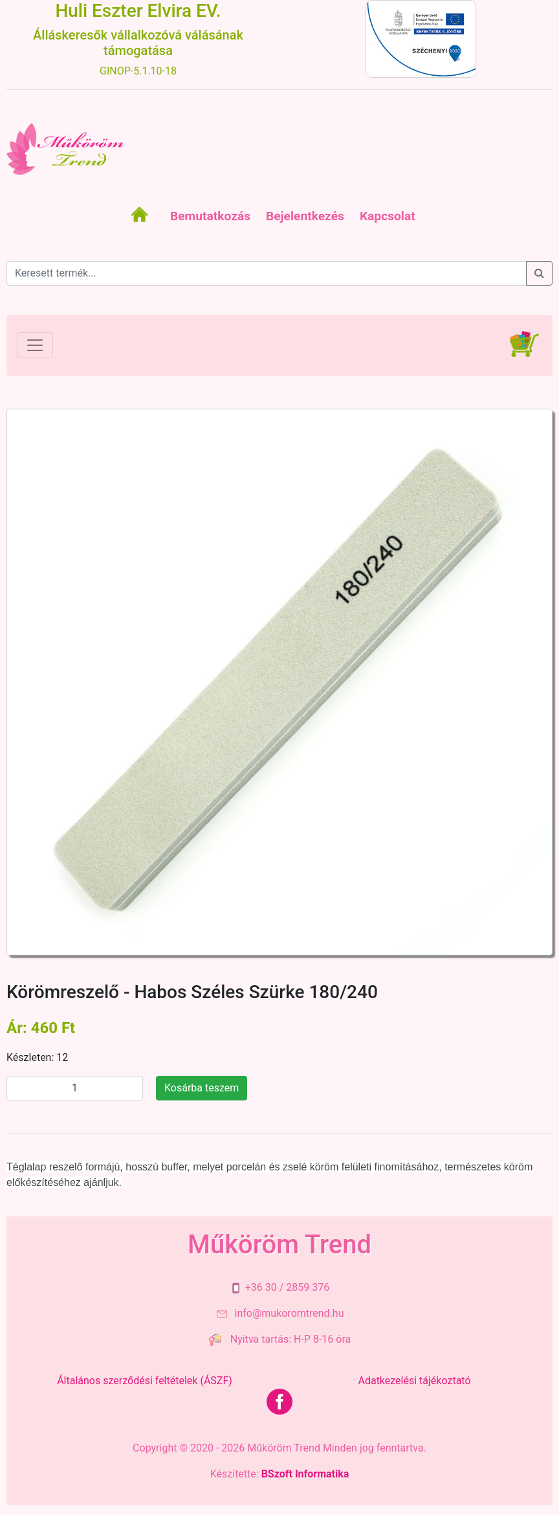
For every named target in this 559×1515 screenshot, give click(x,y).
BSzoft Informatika (305, 1474)
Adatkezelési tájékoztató (414, 1380)
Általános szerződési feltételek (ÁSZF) (144, 1380)
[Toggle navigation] (35, 345)
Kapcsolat (387, 216)
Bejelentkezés (305, 216)
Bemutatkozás (210, 216)
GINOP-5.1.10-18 (138, 71)
